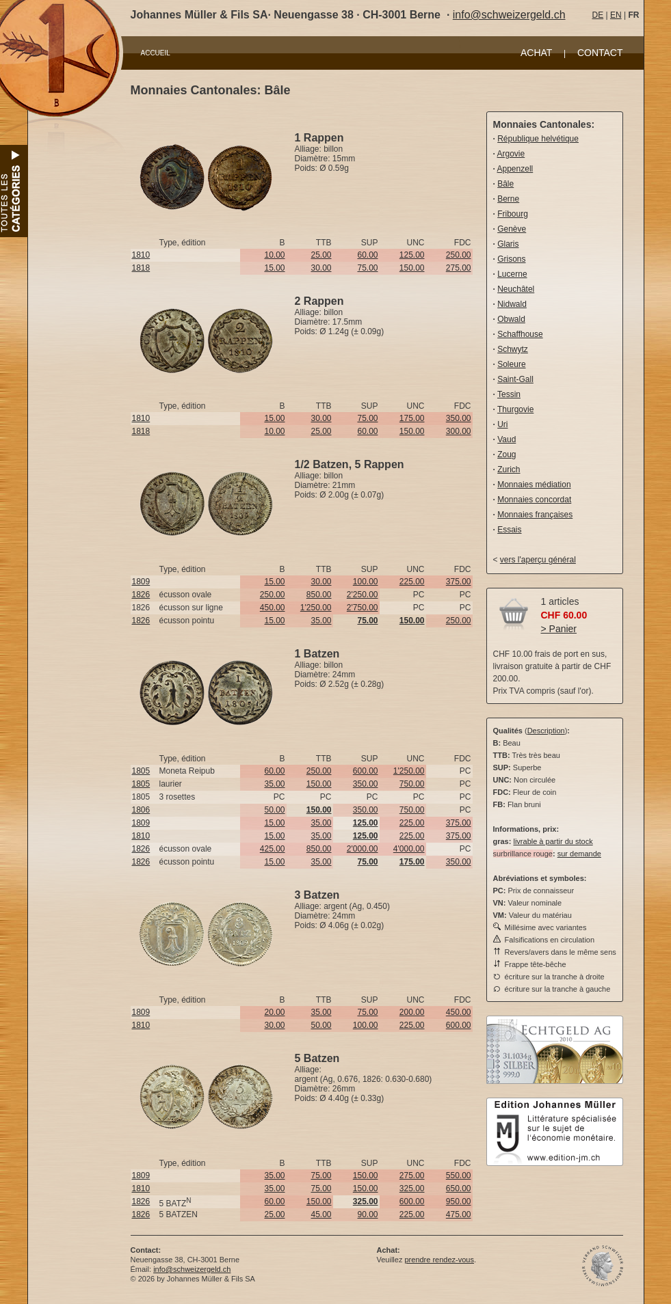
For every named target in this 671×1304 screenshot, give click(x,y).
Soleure (511, 364)
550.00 (458, 1175)
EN (616, 15)
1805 (141, 771)
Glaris (507, 244)
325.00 (412, 1188)
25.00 (321, 255)
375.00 (458, 581)
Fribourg (512, 214)
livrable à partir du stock (552, 841)
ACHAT (536, 52)
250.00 (458, 255)
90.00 (367, 1214)
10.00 (274, 255)
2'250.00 (362, 594)
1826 (141, 594)
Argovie (511, 154)
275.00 (458, 268)
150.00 (412, 268)
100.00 (365, 581)
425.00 (272, 849)
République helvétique (538, 139)
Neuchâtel (515, 289)
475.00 (458, 1214)
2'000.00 (362, 849)
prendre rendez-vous (439, 1259)
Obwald (511, 319)
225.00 (412, 581)
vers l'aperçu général (538, 560)
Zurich (508, 469)
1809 (141, 581)
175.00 (412, 418)
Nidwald (512, 304)
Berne (508, 199)
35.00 (321, 620)
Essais (509, 529)
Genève (511, 229)
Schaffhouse (520, 334)
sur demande (579, 854)
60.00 (367, 255)
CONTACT (600, 52)
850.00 (319, 594)
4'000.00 (409, 849)
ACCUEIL (155, 53)
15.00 (274, 268)
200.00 (412, 1012)
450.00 (272, 607)
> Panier (559, 628)
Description (546, 730)
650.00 (458, 1188)
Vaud (506, 439)
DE (598, 15)
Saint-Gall (515, 379)
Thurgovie (515, 409)
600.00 (365, 771)
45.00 (321, 1214)
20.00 (274, 1012)
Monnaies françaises (535, 514)
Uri (502, 424)
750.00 (412, 784)
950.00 (458, 1201)
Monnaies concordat (534, 499)
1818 (141, 268)
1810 (141, 255)
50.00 (274, 810)
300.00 (458, 431)
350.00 (458, 418)
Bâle (505, 184)
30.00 (321, 268)
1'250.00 (316, 607)
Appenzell (515, 169)
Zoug (506, 454)
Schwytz (512, 349)
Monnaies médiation (533, 484)
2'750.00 (362, 607)
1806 (141, 810)
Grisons (511, 259)
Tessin (509, 394)
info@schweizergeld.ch (509, 15)
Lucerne (512, 274)
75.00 (367, 268)
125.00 (412, 255)
